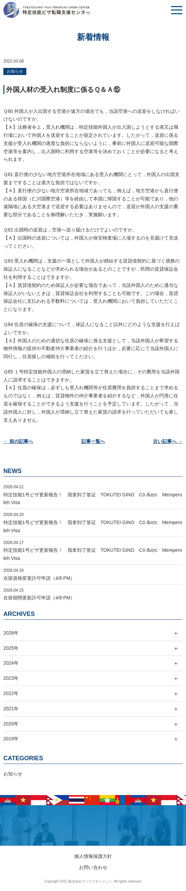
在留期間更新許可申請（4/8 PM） (39, 597)
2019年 (11, 738)
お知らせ (15, 71)
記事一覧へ (93, 441)
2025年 (11, 648)
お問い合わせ (93, 867)
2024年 (11, 663)
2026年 (11, 633)
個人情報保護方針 (93, 856)
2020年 (11, 723)
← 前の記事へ (18, 441)
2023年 (11, 678)
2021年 (11, 708)
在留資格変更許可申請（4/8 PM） (39, 578)
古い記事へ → (168, 441)
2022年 (11, 693)
